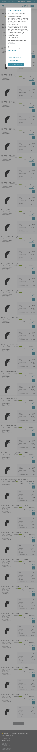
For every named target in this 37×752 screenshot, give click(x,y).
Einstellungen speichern (15, 57)
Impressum (11, 51)
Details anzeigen (13, 50)
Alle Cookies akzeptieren (15, 64)
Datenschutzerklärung (14, 60)
